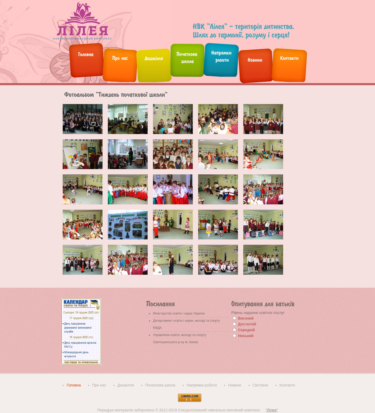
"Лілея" (272, 410)
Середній (246, 330)
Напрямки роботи (202, 385)
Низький (246, 336)
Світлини (260, 385)
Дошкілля (125, 385)
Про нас (99, 385)
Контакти (287, 385)
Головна (74, 385)
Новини (234, 385)
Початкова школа (160, 385)
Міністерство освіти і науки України (178, 313)
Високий (246, 318)
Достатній (247, 324)
